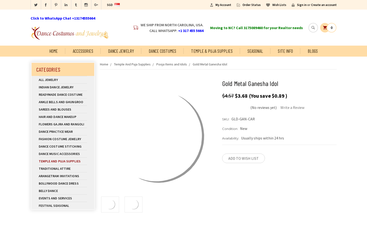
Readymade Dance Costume (63, 94)
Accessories (83, 51)
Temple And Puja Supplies (63, 161)
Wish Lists (279, 5)
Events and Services (55, 198)
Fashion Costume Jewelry (63, 139)
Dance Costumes (162, 51)
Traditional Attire (55, 168)
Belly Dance (63, 191)
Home (53, 51)
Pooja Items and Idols (171, 64)
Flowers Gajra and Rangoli (61, 124)
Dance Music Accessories (59, 154)
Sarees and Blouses (63, 109)
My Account (223, 5)
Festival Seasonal (54, 205)
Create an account (324, 5)
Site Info (285, 51)
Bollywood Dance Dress (59, 183)
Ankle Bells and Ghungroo (61, 102)
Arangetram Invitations (59, 176)
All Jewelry (63, 80)
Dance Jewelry (121, 51)
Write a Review (292, 107)
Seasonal (255, 51)
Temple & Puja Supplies (211, 51)
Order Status (251, 5)
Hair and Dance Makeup (63, 117)
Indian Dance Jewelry (63, 87)
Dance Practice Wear (63, 131)
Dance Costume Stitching (60, 146)
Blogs (313, 51)
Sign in (302, 5)
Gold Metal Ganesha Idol (210, 64)
